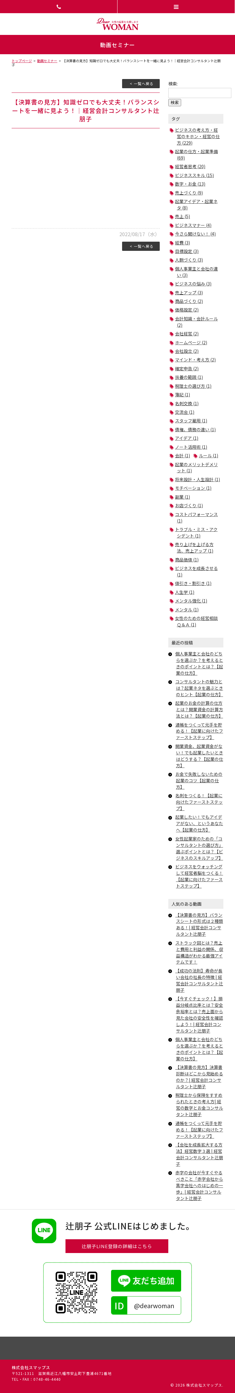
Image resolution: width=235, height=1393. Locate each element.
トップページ (22, 60)
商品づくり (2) (189, 301)
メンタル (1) (187, 609)
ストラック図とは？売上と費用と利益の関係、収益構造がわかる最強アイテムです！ (199, 952)
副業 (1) (182, 497)
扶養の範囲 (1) (189, 377)
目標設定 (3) (187, 251)
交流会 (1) (184, 412)
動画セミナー (47, 60)
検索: (173, 84)
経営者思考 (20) (190, 166)
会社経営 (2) (187, 333)
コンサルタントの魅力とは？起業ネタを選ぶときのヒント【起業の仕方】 (199, 687)
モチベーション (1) (193, 488)
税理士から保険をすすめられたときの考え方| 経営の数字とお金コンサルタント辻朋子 (199, 1104)
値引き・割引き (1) (193, 583)
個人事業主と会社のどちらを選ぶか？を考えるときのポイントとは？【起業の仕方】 (199, 663)
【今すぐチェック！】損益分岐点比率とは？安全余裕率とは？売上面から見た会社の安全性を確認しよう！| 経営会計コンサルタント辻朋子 (199, 1014)
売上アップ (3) (189, 292)
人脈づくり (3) (189, 260)
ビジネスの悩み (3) (193, 284)
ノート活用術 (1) (191, 447)
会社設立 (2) (187, 351)
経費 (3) (182, 243)
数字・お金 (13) (190, 184)
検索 (175, 102)
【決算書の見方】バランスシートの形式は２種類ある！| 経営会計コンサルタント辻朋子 (199, 924)
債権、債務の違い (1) (195, 429)
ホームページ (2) (191, 342)
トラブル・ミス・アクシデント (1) (196, 532)
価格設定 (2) (187, 310)
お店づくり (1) (189, 505)
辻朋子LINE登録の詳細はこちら (117, 1246)
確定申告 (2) (187, 368)
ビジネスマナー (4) (193, 225)
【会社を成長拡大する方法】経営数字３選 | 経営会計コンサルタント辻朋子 (199, 1154)
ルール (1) (208, 455)
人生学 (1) (184, 592)
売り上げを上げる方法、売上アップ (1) (194, 547)
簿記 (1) (182, 394)
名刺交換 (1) (187, 403)
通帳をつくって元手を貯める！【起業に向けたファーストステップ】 (199, 731)
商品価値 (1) (187, 560)
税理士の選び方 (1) (193, 386)
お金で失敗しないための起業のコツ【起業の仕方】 (198, 780)
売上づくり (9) (189, 193)
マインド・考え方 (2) (195, 360)
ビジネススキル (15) (194, 175)
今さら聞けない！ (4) (195, 234)
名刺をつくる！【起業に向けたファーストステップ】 (199, 801)
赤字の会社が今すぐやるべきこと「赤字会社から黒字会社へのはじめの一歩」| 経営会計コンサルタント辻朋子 (199, 1185)
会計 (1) (182, 455)
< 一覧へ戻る (142, 83)
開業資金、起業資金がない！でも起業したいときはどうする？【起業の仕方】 (199, 755)
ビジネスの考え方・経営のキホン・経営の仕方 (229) (197, 136)
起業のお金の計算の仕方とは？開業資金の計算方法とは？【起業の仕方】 (199, 709)
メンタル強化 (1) (191, 601)
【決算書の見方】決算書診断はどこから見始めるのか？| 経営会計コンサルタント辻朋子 (199, 1076)
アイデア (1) (186, 438)
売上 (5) (182, 216)
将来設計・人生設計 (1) (197, 479)
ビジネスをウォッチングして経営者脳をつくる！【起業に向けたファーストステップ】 (199, 876)
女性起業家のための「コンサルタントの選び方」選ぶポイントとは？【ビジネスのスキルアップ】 (199, 848)
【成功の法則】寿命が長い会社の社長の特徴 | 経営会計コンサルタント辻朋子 (199, 980)
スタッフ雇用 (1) (191, 420)
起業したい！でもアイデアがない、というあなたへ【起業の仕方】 (199, 823)
